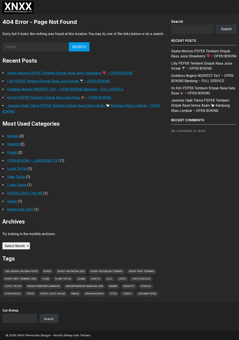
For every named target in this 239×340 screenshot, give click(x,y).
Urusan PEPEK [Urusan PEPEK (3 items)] (147, 293)
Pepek (12, 152)
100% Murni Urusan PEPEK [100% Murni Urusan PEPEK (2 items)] (21, 271)
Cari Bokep (10, 310)
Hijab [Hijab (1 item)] (45, 278)
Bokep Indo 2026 (20, 209)
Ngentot (13, 144)
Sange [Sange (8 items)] (75, 293)
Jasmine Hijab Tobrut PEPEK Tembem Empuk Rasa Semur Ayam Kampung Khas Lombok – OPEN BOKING (200, 105)
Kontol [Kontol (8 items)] (96, 278)
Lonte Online (16, 185)
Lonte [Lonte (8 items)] (122, 278)
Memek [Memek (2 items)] (113, 286)
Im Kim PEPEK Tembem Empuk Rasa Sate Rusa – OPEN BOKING (59, 97)
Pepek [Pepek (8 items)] (30, 293)
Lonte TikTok (17, 169)
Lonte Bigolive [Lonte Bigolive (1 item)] (141, 278)
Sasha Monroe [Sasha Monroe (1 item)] (94, 293)
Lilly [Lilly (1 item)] (109, 278)
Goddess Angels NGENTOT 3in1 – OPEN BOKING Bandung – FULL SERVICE (65, 89)
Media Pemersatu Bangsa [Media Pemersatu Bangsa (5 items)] (43, 286)
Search (177, 21)
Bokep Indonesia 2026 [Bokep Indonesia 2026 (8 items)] (70, 271)
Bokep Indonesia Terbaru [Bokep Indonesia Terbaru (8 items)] (106, 271)
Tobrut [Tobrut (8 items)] (127, 293)
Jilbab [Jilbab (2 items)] (81, 278)
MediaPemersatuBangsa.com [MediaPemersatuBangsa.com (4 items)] (84, 286)
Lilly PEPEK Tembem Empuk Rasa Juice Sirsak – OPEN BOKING (58, 81)
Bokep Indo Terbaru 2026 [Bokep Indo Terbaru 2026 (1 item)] (20, 278)
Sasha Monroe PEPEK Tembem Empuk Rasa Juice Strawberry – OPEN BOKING (70, 73)
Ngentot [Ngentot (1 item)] (129, 286)
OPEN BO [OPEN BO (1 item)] (146, 286)
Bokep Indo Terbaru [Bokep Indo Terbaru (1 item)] (142, 271)
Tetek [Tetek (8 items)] (113, 293)
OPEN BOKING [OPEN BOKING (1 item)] (13, 293)
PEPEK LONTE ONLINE (25, 193)
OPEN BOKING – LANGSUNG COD (33, 161)
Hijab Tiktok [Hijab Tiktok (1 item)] (63, 278)
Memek (13, 136)
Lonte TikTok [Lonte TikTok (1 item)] (13, 286)
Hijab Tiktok (16, 177)
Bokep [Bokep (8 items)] (48, 271)
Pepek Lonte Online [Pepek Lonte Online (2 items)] (52, 293)
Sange (12, 201)
